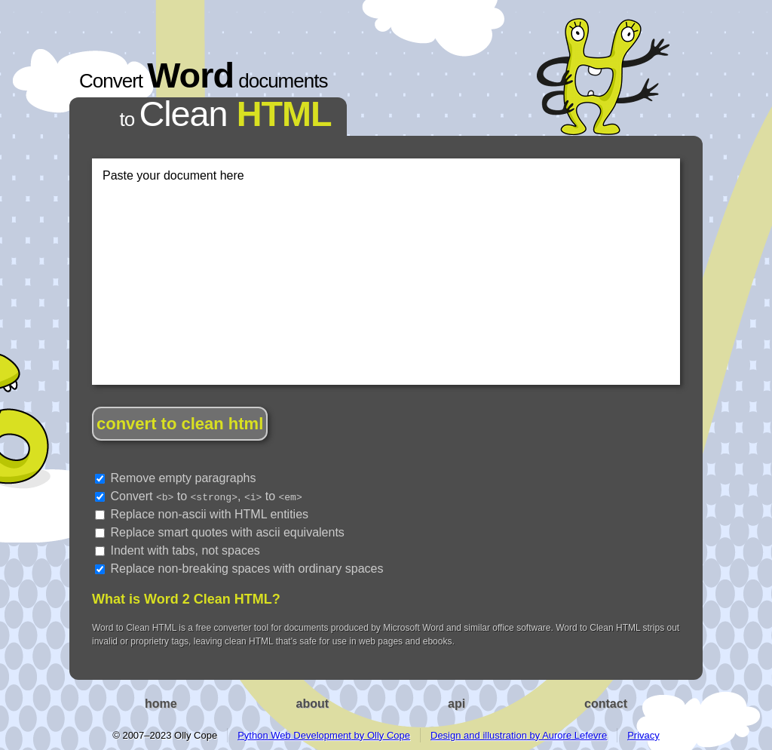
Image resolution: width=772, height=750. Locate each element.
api (456, 703)
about (312, 703)
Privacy (643, 735)
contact (605, 703)
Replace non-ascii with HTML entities (201, 514)
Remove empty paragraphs (175, 478)
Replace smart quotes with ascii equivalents (220, 532)
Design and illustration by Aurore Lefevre (518, 735)
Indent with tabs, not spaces (177, 550)
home (161, 703)
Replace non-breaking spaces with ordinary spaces (239, 568)
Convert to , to (198, 496)
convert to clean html (179, 423)
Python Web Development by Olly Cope (323, 735)
